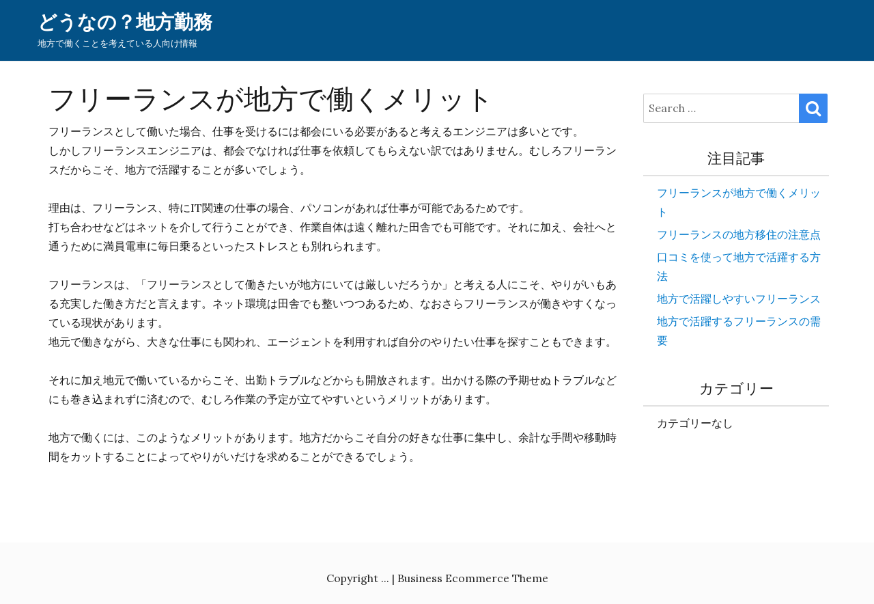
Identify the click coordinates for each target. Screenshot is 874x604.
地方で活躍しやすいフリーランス (739, 298)
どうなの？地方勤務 (125, 22)
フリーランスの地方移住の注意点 (739, 234)
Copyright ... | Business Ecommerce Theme (437, 578)
